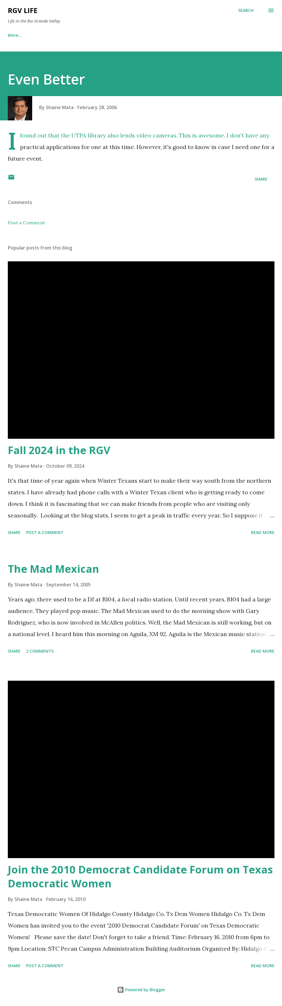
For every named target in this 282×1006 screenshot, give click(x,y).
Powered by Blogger (141, 989)
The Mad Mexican (53, 569)
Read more (262, 532)
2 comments (40, 651)
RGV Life (22, 10)
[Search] (246, 10)
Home (14, 35)
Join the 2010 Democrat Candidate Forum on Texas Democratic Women (140, 876)
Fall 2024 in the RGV (59, 450)
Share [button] (261, 179)
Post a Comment (26, 222)
